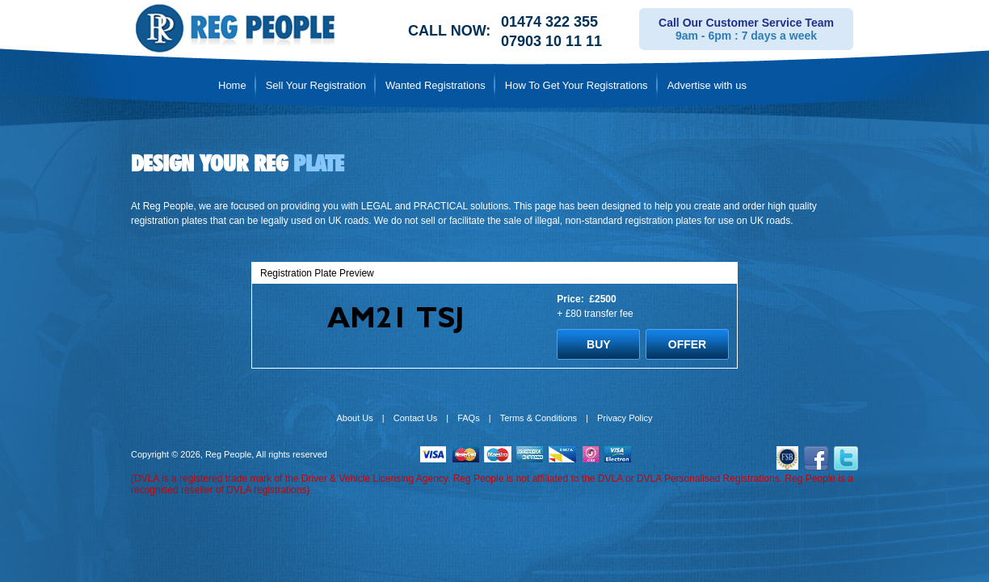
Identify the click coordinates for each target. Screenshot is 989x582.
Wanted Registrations (435, 85)
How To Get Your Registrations (576, 85)
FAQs (468, 418)
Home (232, 85)
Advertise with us (707, 85)
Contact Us (415, 418)
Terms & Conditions (538, 418)
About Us (355, 418)
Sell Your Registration (316, 85)
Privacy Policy (624, 418)
